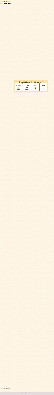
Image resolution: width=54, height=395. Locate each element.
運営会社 (22, 392)
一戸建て (27, 87)
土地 (35, 87)
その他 (43, 87)
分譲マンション (19, 87)
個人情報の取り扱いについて (29, 392)
